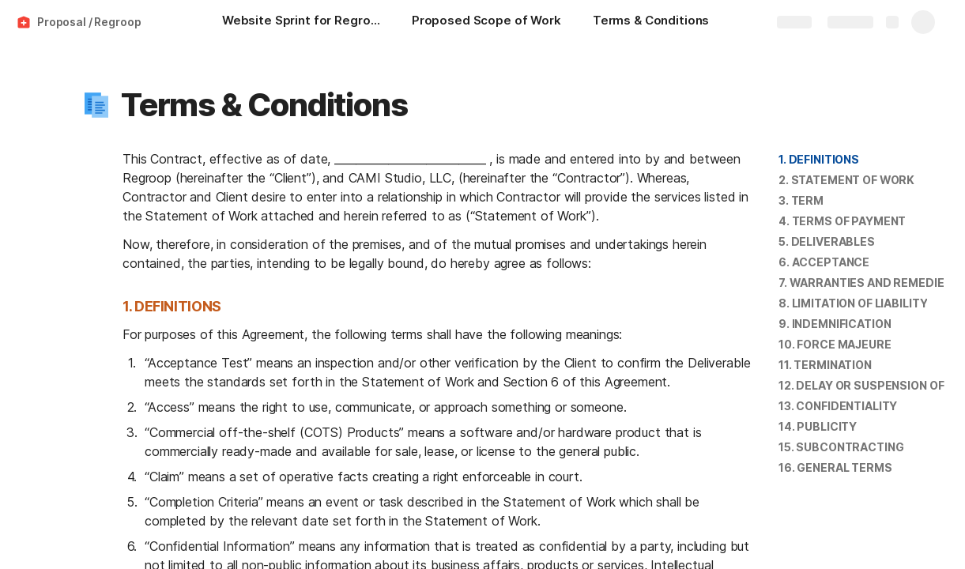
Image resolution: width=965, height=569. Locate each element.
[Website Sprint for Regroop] (301, 22)
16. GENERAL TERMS (835, 467)
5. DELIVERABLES (826, 241)
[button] (96, 105)
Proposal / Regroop (89, 21)
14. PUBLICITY (817, 426)
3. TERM (801, 200)
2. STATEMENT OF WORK (846, 180)
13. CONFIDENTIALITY (837, 406)
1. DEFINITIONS (818, 159)
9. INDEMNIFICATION (834, 323)
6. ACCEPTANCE (823, 262)
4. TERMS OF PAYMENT (842, 221)
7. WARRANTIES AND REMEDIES (865, 282)
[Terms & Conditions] (651, 22)
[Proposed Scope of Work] (486, 22)
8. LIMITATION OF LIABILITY (852, 303)
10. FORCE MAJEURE (834, 344)
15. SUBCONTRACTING (840, 447)
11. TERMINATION (825, 364)
